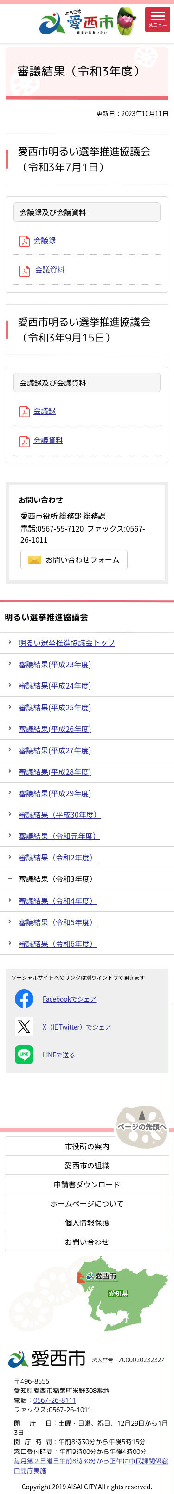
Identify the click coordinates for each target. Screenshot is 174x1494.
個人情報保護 (86, 1222)
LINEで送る (45, 1054)
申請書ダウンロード (86, 1184)
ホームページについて (87, 1203)
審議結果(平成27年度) (55, 750)
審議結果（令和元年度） (59, 835)
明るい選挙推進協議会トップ (67, 642)
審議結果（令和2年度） (58, 857)
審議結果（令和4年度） (58, 900)
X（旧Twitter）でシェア (63, 1026)
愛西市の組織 (86, 1165)
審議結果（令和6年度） (58, 943)
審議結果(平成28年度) (55, 771)
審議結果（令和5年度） (58, 922)
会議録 (37, 240)
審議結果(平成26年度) (55, 728)
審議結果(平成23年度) (55, 663)
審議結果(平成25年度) (55, 707)
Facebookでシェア (55, 998)
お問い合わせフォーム (74, 559)
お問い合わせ (86, 1241)
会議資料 (42, 269)
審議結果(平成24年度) (55, 685)
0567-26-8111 (54, 1400)
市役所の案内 (86, 1146)
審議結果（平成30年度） (60, 814)
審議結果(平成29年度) (55, 792)
